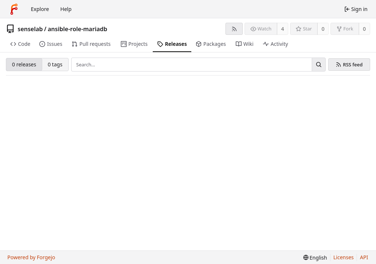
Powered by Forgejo (31, 257)
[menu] (315, 257)
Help (66, 9)
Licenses (343, 257)
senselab (30, 29)
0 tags (55, 64)
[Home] (14, 9)
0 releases (24, 64)
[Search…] (319, 65)
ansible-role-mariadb (77, 29)
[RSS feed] (234, 29)
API (364, 257)
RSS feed (353, 64)
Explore (40, 9)
